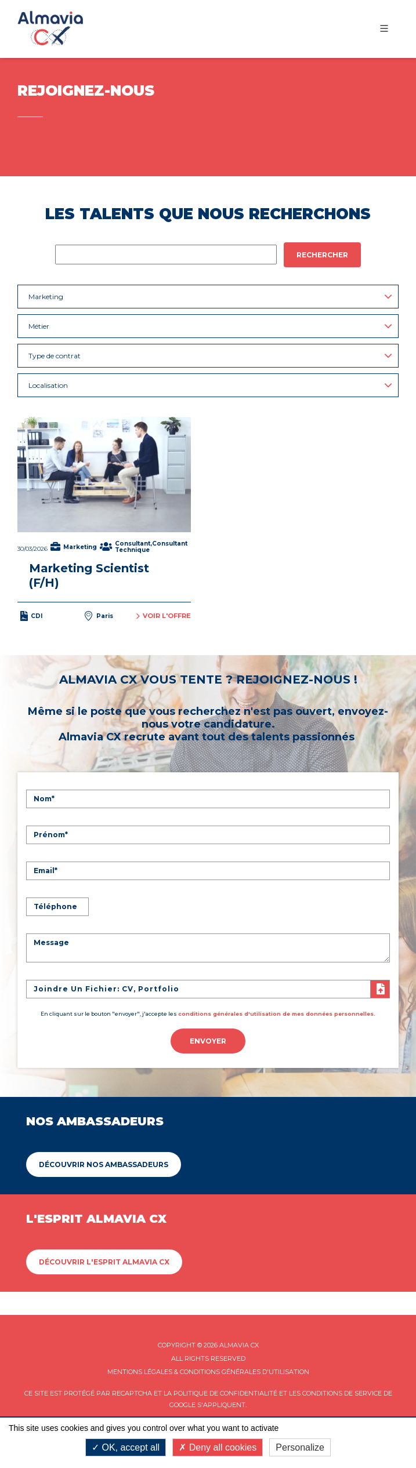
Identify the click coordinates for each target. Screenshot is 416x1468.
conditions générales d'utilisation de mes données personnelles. (276, 1014)
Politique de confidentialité (225, 1393)
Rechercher (322, 254)
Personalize (300, 1447)
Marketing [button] (210, 296)
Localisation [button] (210, 385)
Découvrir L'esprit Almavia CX (104, 1262)
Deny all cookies (217, 1447)
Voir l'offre (163, 616)
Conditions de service (342, 1393)
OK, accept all (126, 1447)
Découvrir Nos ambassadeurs (103, 1164)
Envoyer (208, 1041)
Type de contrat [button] (210, 355)
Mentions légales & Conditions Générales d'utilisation (208, 1372)
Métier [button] (210, 326)
